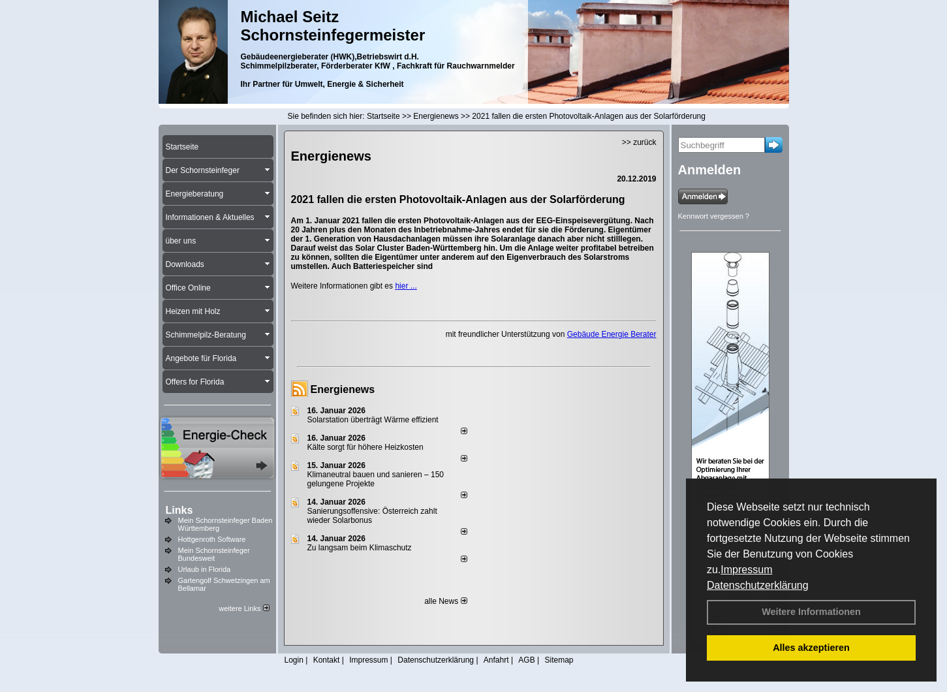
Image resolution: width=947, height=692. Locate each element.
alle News (445, 601)
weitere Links (244, 608)
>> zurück (639, 142)
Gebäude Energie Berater (612, 334)
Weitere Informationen (811, 611)
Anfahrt (496, 660)
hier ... (405, 286)
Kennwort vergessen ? (713, 216)
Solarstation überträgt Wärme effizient (373, 419)
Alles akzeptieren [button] (811, 647)
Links (179, 510)
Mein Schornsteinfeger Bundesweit (214, 554)
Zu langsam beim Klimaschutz (359, 547)
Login (294, 660)
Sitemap (558, 660)
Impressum (746, 569)
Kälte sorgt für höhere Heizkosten (366, 447)
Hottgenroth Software (212, 539)
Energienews (343, 389)
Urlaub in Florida (204, 569)
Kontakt (326, 660)
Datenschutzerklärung (758, 585)
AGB (526, 660)
